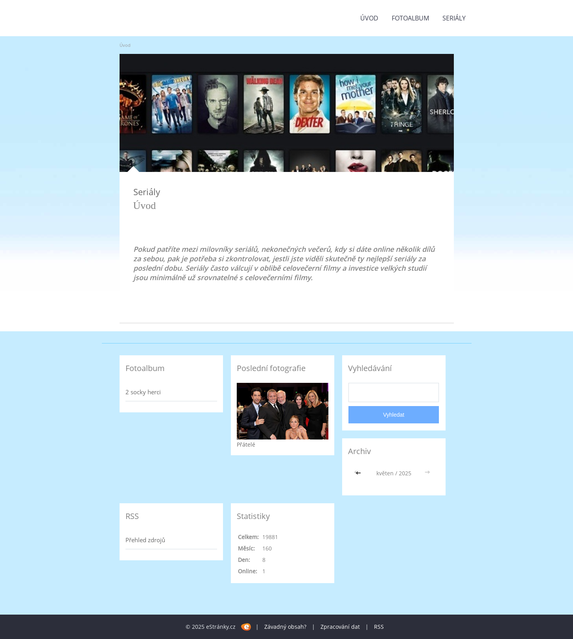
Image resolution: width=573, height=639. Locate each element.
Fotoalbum (410, 18)
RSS (379, 626)
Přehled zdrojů (145, 540)
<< (359, 473)
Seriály (454, 18)
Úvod (369, 18)
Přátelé (246, 444)
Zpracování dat (340, 626)
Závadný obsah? (285, 626)
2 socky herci (143, 392)
